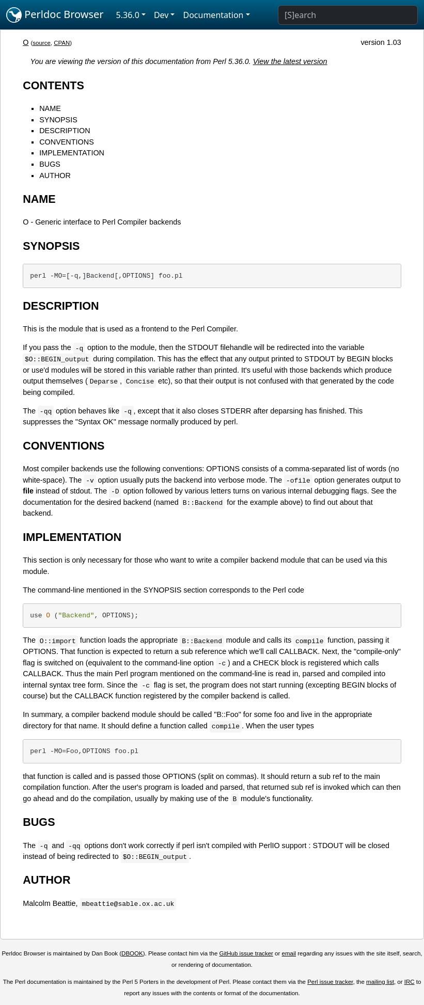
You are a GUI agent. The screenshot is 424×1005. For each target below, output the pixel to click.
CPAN (62, 43)
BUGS (49, 164)
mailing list (380, 982)
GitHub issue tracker (246, 953)
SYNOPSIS (58, 120)
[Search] (348, 15)
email (289, 953)
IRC (409, 982)
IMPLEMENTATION (71, 153)
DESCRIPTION (64, 130)
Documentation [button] (213, 15)
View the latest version (290, 61)
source (42, 43)
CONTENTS (53, 85)
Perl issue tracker (330, 982)
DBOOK (132, 953)
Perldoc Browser (55, 15)
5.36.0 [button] (127, 15)
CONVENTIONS (66, 142)
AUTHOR (55, 175)
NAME (50, 108)
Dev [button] (161, 15)
